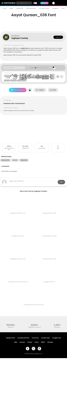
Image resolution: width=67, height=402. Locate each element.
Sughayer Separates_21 (17, 213)
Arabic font (24, 48)
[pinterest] (39, 348)
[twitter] (33, 348)
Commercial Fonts (23, 338)
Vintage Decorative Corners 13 (17, 282)
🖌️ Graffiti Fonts (44, 8)
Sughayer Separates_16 (17, 259)
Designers (55, 8)
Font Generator (31, 8)
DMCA (43, 342)
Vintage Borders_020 (49, 213)
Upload (44, 3)
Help (15, 342)
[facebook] (27, 348)
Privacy (29, 342)
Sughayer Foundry (19, 38)
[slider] (35, 67)
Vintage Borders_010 (49, 259)
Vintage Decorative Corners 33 (33, 305)
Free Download (18, 90)
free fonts (11, 327)
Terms (37, 342)
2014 (9, 146)
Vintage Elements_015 (49, 236)
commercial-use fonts (34, 327)
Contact (58, 37)
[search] (24, 3)
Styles (11, 8)
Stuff (63, 8)
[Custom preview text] (14, 67)
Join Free (61, 3)
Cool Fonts (35, 338)
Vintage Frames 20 (18, 236)
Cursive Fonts (45, 338)
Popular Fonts (10, 338)
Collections (19, 8)
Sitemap (50, 342)
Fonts (4, 8)
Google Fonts (56, 338)
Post (61, 182)
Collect (40, 90)
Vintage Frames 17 (49, 282)
